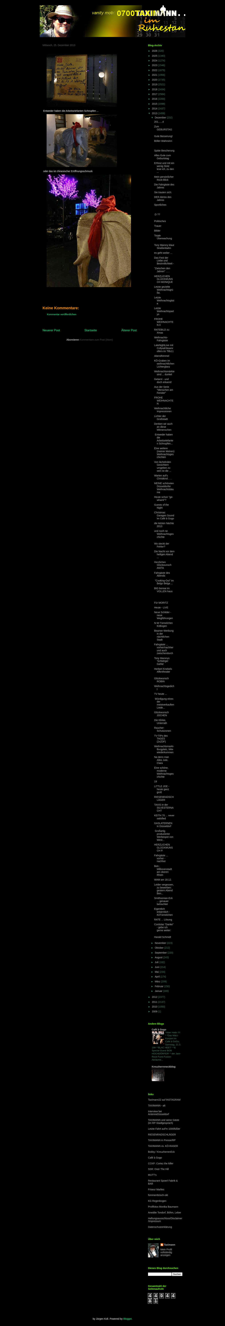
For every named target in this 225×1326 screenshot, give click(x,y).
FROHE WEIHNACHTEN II (163, 322)
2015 (155, 103)
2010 (155, 1006)
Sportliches (160, 204)
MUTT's (152, 1174)
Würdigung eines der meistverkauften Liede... (164, 703)
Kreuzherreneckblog (163, 1066)
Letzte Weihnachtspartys (164, 311)
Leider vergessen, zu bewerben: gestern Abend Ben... (164, 889)
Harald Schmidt (162, 937)
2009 (155, 1011)
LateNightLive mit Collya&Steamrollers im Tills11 (164, 348)
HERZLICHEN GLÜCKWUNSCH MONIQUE (163, 279)
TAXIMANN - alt (156, 1105)
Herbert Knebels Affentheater (163, 670)
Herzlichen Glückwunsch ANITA (162, 565)
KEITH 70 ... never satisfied (164, 817)
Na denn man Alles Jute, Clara (161, 760)
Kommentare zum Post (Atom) (96, 339)
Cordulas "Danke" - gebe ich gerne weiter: (163, 927)
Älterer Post (129, 330)
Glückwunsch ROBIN (161, 680)
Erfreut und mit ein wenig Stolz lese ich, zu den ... (164, 167)
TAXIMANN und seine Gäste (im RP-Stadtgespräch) (163, 1121)
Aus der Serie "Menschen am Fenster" (163, 389)
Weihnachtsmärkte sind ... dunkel (164, 373)
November (161, 943)
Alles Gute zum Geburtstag (162, 157)
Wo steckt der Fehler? (161, 545)
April (157, 976)
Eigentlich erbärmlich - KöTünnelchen (163, 911)
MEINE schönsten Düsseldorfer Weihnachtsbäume (164, 487)
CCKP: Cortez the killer (160, 1163)
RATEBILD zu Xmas (161, 331)
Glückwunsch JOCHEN (161, 714)
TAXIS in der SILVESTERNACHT (163, 807)
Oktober (159, 947)
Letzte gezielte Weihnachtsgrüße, (163, 289)
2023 (155, 65)
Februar (159, 986)
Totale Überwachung (163, 237)
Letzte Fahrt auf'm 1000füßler (164, 1128)
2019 (155, 84)
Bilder (157, 230)
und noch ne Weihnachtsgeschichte (163, 534)
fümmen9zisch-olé (158, 1195)
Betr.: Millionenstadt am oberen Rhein (163, 870)
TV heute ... (160, 693)
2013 (155, 113)
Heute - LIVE (161, 607)
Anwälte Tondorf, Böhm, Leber (164, 1212)
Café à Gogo (159, 1029)
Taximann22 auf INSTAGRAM (164, 1099)
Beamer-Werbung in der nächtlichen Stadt (163, 635)
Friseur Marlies (156, 1189)
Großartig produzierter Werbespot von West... (163, 835)
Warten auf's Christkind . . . (163, 477)
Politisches (160, 221)
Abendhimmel (161, 356)
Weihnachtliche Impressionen (163, 410)
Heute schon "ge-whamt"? (163, 498)
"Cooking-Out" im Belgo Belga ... (164, 582)
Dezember (161, 117)
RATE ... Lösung (163, 919)
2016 (155, 98)
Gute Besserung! (163, 136)
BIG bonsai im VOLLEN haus (163, 590)
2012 (155, 997)
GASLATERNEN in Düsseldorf (163, 825)
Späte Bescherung (164, 150)
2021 (155, 75)
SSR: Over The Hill (158, 1169)
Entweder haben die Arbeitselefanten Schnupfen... (163, 439)
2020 (155, 79)
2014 (155, 108)
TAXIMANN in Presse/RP (162, 1140)
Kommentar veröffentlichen (61, 314)
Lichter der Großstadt (161, 417)
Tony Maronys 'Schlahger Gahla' (161, 661)
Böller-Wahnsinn (163, 141)
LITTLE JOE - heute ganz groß (161, 789)
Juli (157, 962)
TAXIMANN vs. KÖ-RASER (163, 1146)
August (159, 957)
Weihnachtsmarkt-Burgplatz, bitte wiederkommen (164, 749)
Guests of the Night (161, 506)
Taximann (169, 1244)
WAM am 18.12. (163, 879)
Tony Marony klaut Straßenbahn (164, 246)
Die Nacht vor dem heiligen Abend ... (164, 554)
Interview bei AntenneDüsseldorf (158, 1113)
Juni (157, 967)
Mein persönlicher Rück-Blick (164, 178)
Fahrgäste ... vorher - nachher (161, 858)
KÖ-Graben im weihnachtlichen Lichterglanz (164, 363)
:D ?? (157, 214)
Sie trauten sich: (163, 192)
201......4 (159, 121)
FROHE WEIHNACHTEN (163, 400)
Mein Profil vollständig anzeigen (166, 1252)
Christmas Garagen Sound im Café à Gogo (164, 515)
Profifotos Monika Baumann (163, 1206)
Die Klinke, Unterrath (160, 721)
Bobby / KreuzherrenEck (161, 1151)
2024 (155, 60)
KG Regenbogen (157, 1201)
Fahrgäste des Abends (162, 574)
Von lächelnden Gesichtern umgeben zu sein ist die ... (162, 466)
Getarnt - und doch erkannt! (163, 381)
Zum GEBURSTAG (163, 128)
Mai (157, 971)
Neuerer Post (51, 330)
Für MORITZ (161, 602)
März (158, 981)
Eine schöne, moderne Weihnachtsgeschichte (163, 772)
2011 (155, 1002)
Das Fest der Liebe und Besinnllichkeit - (164, 260)
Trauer (157, 225)
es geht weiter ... (163, 252)
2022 (155, 70)
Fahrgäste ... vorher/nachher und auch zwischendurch (163, 649)
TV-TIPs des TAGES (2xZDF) (161, 738)
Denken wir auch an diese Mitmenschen (163, 426)
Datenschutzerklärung (160, 1227)
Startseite (90, 330)
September (161, 952)
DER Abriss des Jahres (162, 198)
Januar (159, 991)
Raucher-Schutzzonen (162, 729)
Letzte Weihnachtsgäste (164, 300)
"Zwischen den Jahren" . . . (162, 270)
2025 (155, 55)
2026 (155, 50)
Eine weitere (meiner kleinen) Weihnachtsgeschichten (164, 452)
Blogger (127, 1318)
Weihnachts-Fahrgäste (161, 339)
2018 (155, 89)
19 (155, 781)
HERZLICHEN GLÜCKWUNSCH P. (163, 847)
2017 (155, 94)
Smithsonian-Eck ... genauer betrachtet (163, 901)
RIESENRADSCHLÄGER (164, 798)
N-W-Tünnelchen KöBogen (163, 624)
